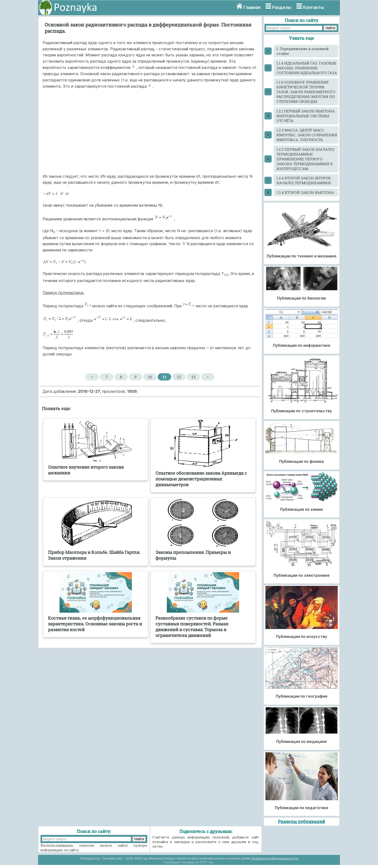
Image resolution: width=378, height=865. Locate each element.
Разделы (281, 7)
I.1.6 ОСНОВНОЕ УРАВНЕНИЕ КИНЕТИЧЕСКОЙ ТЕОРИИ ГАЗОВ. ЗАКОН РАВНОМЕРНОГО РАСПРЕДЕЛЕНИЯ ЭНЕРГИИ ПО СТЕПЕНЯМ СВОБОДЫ (306, 92)
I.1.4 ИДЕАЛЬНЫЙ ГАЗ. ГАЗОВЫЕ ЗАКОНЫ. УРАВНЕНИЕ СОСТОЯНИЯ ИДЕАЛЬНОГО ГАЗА (307, 68)
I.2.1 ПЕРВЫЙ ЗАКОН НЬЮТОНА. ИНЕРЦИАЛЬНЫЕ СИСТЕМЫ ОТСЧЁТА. (306, 116)
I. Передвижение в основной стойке (303, 51)
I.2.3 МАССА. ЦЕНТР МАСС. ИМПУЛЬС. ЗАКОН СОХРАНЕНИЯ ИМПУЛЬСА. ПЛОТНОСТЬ (307, 135)
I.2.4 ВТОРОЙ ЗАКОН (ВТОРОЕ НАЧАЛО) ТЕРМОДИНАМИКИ (304, 180)
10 (150, 377)
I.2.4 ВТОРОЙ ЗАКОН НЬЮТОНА (305, 192)
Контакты (313, 7)
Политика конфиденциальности (274, 858)
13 (193, 377)
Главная (251, 7)
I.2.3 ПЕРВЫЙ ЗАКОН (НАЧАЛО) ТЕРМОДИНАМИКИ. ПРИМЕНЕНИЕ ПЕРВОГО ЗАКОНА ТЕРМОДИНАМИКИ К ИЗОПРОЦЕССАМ (305, 159)
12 (179, 377)
